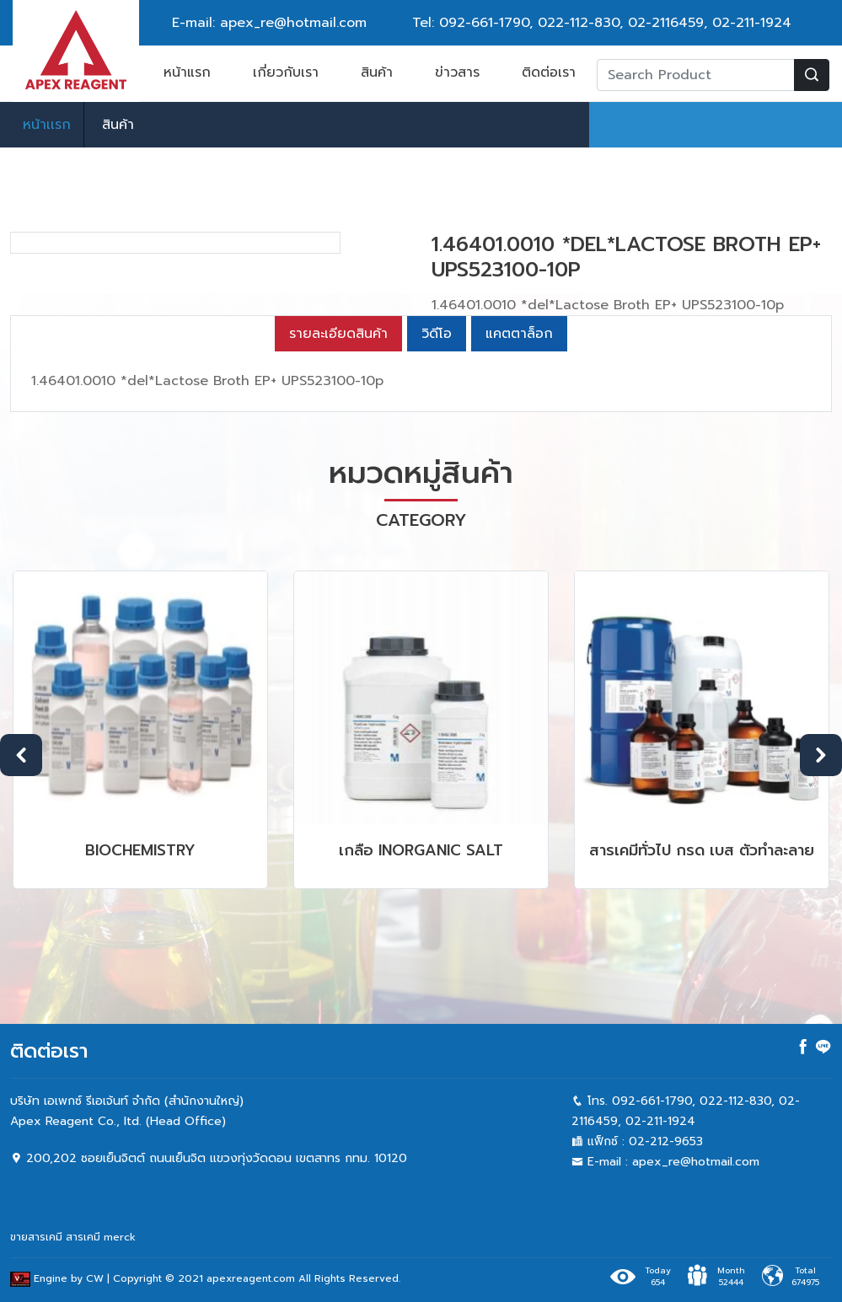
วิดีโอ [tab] (436, 546)
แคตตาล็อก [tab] (519, 546)
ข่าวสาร (457, 72)
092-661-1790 (484, 23)
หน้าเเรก (47, 125)
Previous (21, 967)
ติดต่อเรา (549, 72)
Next (821, 967)
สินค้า (377, 72)
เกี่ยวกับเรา (286, 72)
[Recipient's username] (696, 75)
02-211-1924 (751, 23)
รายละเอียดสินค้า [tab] (338, 546)
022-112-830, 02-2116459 (621, 23)
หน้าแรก (187, 72)
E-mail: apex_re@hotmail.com (269, 23)
